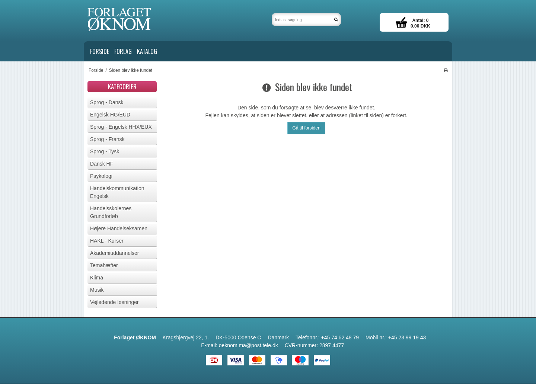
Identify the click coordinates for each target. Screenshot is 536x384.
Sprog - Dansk (106, 102)
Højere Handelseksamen (118, 228)
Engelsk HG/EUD (110, 115)
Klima (96, 278)
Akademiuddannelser (114, 253)
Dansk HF (101, 164)
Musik (97, 290)
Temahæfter (104, 265)
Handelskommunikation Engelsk (117, 192)
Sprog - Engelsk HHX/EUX (121, 127)
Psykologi (101, 176)
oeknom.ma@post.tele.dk (248, 345)
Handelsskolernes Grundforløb (110, 212)
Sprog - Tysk (104, 151)
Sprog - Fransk (107, 139)
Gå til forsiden (306, 128)
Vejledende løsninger (114, 302)
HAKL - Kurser (107, 241)
